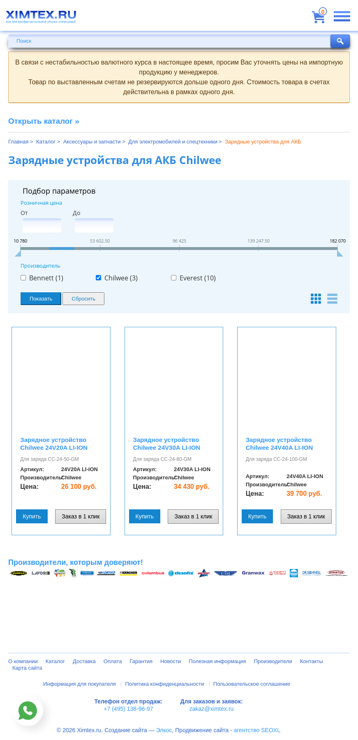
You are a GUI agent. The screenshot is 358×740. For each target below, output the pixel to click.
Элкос (164, 730)
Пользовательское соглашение (251, 684)
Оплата (113, 661)
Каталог (55, 661)
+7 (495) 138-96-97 (128, 708)
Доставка (84, 661)
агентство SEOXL (257, 730)
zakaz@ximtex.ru (211, 708)
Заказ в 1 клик (80, 516)
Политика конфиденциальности (164, 684)
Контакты (311, 661)
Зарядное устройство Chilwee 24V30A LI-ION (167, 443)
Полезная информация (217, 661)
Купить (32, 516)
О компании (23, 661)
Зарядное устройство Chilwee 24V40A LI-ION (279, 443)
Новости (170, 661)
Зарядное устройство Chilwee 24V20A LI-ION (54, 443)
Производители (273, 661)
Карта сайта (27, 668)
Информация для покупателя (79, 684)
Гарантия (141, 661)
